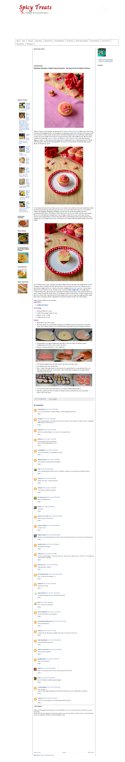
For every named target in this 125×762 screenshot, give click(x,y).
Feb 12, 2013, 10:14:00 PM (50, 553)
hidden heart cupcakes (75, 288)
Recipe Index (38, 41)
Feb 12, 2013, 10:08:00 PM (53, 535)
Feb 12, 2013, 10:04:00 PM (53, 525)
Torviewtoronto (42, 497)
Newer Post (37, 752)
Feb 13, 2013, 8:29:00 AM (54, 640)
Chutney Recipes (95, 41)
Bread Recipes (20, 44)
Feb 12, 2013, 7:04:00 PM (49, 488)
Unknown (40, 429)
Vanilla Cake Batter (42, 305)
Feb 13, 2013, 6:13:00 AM (59, 621)
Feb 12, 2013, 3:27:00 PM (49, 439)
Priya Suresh (41, 409)
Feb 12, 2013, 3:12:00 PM (49, 418)
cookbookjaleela (42, 687)
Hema (39, 678)
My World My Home (43, 574)
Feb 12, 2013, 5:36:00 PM (53, 459)
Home (18, 41)
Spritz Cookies (74, 138)
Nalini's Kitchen (42, 535)
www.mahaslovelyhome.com (45, 621)
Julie (39, 469)
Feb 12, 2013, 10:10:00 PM (52, 544)
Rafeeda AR (41, 564)
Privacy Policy (106, 41)
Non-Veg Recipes (59, 41)
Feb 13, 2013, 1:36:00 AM (49, 583)
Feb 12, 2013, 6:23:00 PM (47, 469)
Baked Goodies (48, 41)
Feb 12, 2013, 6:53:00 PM (49, 478)
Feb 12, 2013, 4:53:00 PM (51, 450)
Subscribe (30, 41)
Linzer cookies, (52, 138)
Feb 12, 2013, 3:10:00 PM (51, 409)
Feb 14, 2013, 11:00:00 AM (48, 678)
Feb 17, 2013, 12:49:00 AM (53, 687)
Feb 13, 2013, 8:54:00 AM (55, 649)
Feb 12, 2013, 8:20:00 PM (53, 497)
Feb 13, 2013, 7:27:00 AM (49, 630)
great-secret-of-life (43, 516)
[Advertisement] (66, 28)
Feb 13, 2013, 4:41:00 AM (54, 612)
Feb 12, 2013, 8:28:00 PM (48, 506)
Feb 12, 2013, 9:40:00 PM (55, 516)
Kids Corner (70, 41)
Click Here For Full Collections (106, 61)
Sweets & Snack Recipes (82, 41)
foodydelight (41, 450)
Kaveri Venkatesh (42, 612)
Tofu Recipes (30, 44)
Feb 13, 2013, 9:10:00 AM (52, 659)
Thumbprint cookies (63, 138)
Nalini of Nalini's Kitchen (71, 131)
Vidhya (39, 668)
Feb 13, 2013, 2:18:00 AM (46, 602)
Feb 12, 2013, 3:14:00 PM (49, 429)
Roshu (39, 506)
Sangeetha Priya (42, 459)
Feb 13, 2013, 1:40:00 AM (53, 593)
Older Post (91, 752)
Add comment (38, 706)
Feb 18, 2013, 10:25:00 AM (50, 698)
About (23, 41)
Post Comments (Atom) (47, 755)
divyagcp (40, 418)
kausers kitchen (42, 593)
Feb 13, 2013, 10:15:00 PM (48, 668)
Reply (39, 413)
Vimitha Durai (41, 544)
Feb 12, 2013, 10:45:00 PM (51, 564)
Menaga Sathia (41, 659)
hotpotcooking (42, 525)
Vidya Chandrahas (42, 640)
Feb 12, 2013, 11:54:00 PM (55, 574)
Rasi (39, 602)
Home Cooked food (43, 649)
